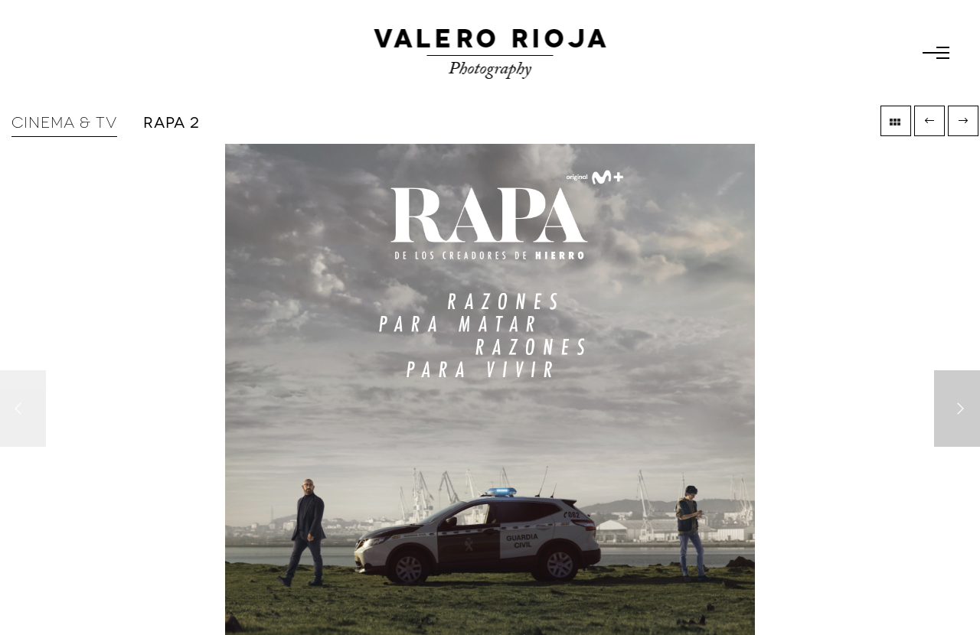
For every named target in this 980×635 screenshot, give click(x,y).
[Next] (957, 408)
